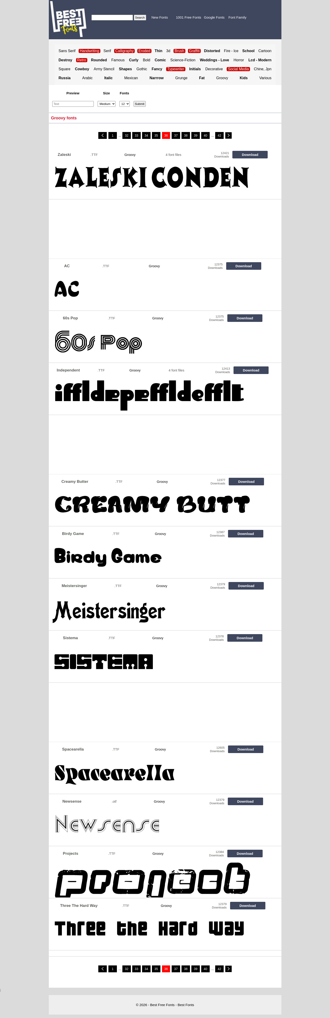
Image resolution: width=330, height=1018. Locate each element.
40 (205, 135)
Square (65, 69)
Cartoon (265, 51)
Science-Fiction (182, 60)
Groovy (222, 78)
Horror (239, 60)
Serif (107, 51)
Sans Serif (67, 51)
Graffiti (194, 51)
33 (136, 135)
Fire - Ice (231, 51)
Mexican (131, 78)
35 (156, 135)
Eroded (144, 51)
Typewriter (175, 69)
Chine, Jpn (263, 69)
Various (265, 78)
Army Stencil (104, 69)
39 (196, 135)
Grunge (181, 78)
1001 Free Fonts (188, 17)
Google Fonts (214, 17)
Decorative (214, 69)
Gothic (142, 69)
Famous (118, 60)
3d (168, 51)
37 (176, 135)
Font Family (237, 17)
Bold (146, 60)
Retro (81, 60)
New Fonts (159, 17)
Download (250, 155)
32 (127, 135)
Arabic (87, 78)
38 (186, 135)
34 (146, 135)
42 (219, 135)
